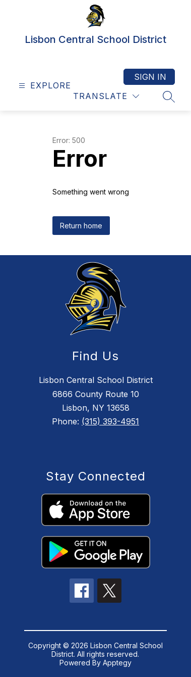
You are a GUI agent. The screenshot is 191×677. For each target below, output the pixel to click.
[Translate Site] (106, 96)
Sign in (150, 77)
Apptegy (117, 662)
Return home (81, 225)
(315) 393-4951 (110, 421)
